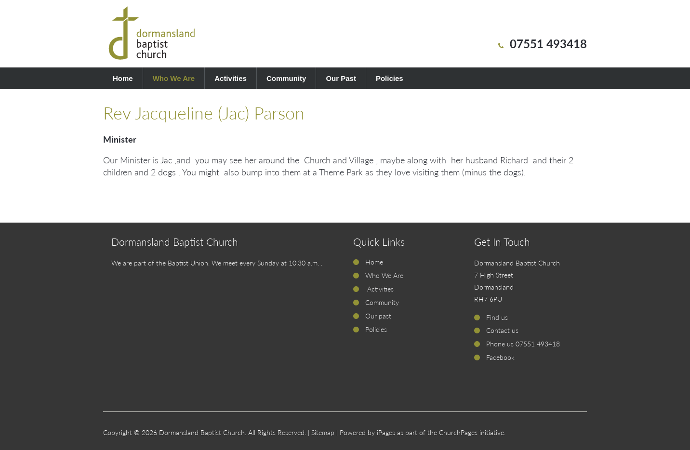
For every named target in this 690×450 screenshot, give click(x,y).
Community (286, 78)
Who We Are (174, 78)
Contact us (502, 330)
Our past (378, 316)
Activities (230, 78)
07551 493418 (548, 44)
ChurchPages (458, 432)
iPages (386, 432)
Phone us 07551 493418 (523, 344)
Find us (497, 317)
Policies (389, 78)
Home (123, 78)
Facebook (500, 357)
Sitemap (322, 432)
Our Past (341, 78)
